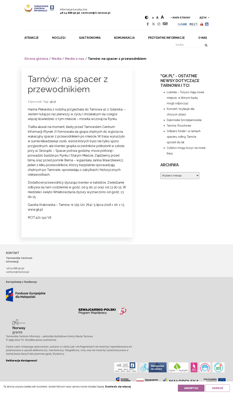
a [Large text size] (162, 17)
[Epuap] (182, 24)
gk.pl (53, 101)
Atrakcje (31, 37)
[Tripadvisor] (165, 24)
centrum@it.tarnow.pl (95, 12)
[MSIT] (193, 24)
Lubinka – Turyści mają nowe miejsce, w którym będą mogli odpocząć (185, 98)
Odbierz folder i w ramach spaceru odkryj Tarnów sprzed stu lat (183, 137)
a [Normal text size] (153, 17)
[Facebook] (148, 24)
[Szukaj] (187, 44)
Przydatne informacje (166, 37)
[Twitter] (153, 24)
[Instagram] (158, 24)
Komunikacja (124, 37)
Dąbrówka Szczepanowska (184, 120)
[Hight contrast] (146, 17)
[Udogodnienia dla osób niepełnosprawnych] (207, 24)
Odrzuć (217, 388)
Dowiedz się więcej (118, 386)
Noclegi (58, 37)
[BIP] (201, 24)
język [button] (203, 17)
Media (56, 59)
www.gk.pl (35, 209)
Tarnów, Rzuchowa (179, 125)
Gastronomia (90, 37)
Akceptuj (191, 388)
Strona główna (36, 59)
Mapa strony (181, 17)
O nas (202, 37)
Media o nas (74, 59)
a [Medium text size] (157, 17)
